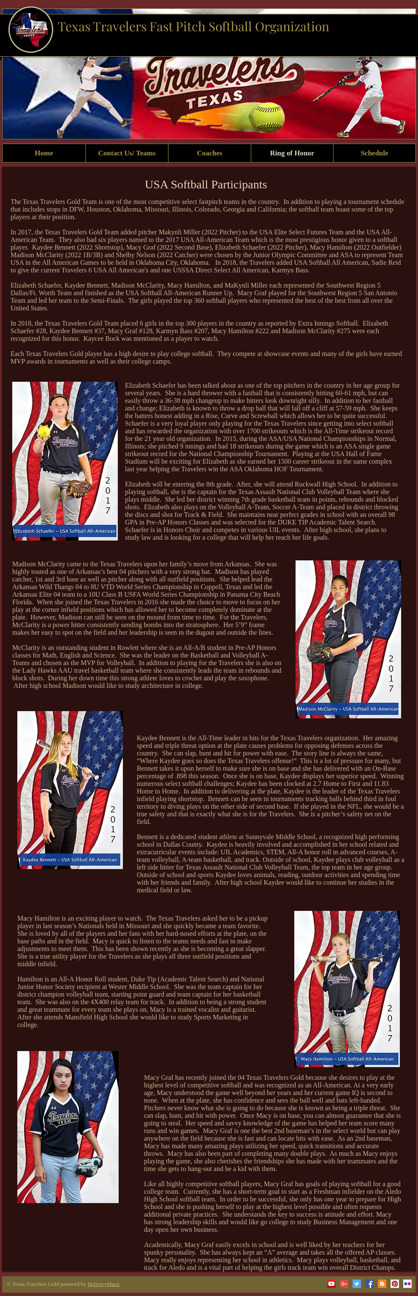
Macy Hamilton (38, 918)
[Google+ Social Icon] (344, 1284)
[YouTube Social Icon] (331, 1284)
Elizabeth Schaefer (150, 385)
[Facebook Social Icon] (369, 1284)
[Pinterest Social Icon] (395, 1284)
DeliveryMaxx (103, 1284)
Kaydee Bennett (158, 738)
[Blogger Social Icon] (382, 1284)
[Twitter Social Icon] (357, 1284)
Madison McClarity (38, 564)
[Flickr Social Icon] (407, 1284)
